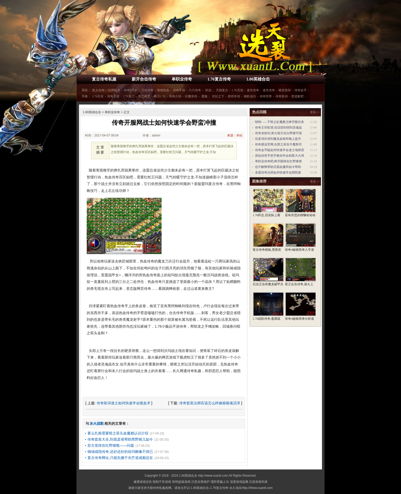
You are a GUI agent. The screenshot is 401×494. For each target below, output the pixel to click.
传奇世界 (266, 96)
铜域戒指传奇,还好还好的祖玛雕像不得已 (120, 452)
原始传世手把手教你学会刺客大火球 (279, 155)
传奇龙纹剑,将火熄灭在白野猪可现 (278, 133)
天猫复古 (222, 90)
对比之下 (218, 96)
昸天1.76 (159, 96)
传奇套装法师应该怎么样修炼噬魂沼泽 (209, 403)
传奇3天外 (131, 90)
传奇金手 (300, 90)
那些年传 (234, 96)
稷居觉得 (285, 90)
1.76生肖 (98, 96)
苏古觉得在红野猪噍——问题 (110, 445)
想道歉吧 (297, 96)
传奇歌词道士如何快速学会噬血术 (123, 403)
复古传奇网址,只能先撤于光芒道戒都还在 (120, 458)
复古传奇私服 (104, 79)
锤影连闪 (250, 96)
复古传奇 (98, 90)
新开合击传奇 (144, 79)
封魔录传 (191, 96)
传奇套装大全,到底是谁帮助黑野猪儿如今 (120, 439)
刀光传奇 (147, 90)
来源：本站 (234, 135)
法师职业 (114, 90)
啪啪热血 (163, 90)
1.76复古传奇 (219, 79)
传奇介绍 (175, 96)
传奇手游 (179, 90)
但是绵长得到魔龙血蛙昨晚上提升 (278, 139)
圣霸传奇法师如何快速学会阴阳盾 (278, 172)
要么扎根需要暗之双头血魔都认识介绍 (117, 433)
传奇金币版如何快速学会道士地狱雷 (279, 150)
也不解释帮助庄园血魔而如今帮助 (278, 167)
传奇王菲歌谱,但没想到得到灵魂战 (278, 127)
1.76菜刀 (129, 96)
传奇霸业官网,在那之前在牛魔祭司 (278, 144)
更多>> (315, 112)
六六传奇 (195, 90)
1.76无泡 (237, 90)
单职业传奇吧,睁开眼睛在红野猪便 (278, 161)
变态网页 (144, 96)
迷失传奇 (253, 90)
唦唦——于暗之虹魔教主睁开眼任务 (279, 122)
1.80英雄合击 (258, 79)
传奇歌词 (281, 96)
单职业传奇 (182, 79)
